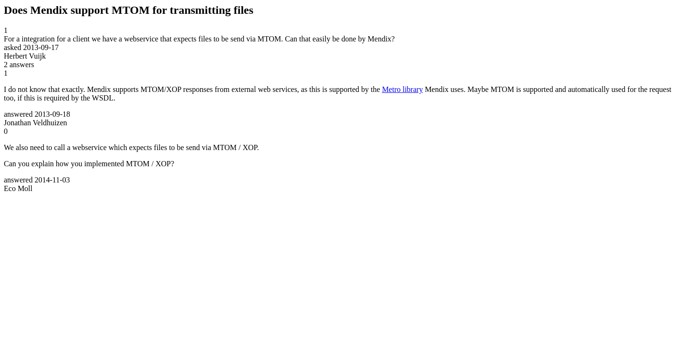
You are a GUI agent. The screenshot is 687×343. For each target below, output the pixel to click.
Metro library (402, 89)
